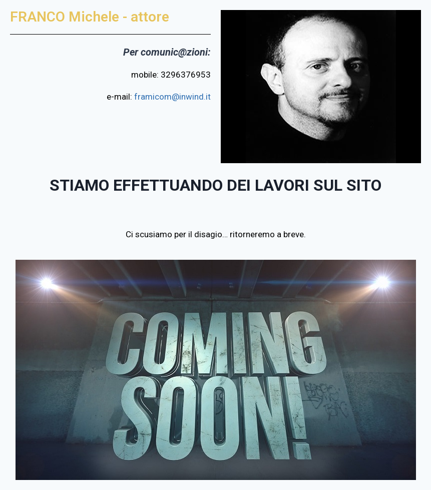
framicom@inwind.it (172, 97)
